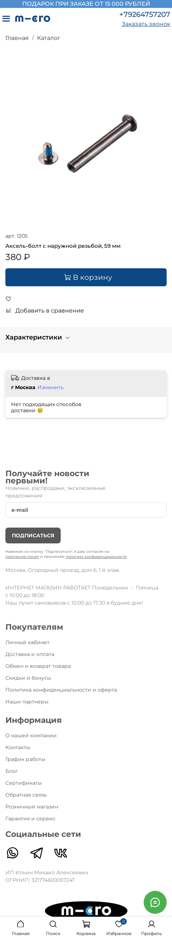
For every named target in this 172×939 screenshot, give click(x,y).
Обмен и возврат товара (38, 666)
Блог (11, 771)
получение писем (22, 556)
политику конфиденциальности (96, 556)
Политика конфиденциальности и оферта (61, 690)
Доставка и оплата (29, 654)
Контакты (17, 747)
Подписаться (33, 535)
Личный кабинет (27, 642)
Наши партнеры (26, 701)
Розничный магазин (31, 806)
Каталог (48, 38)
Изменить (50, 387)
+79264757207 (144, 14)
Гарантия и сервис (30, 818)
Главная (17, 38)
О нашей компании (31, 735)
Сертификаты (23, 783)
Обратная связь (26, 795)
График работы (25, 759)
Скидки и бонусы (28, 678)
